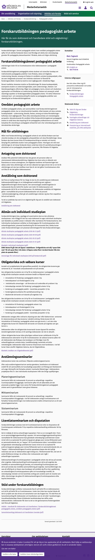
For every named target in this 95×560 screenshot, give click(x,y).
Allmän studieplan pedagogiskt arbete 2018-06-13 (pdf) (20, 231)
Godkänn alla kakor (9, 554)
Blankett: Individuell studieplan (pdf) (14, 245)
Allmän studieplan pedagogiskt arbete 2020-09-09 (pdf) (21, 235)
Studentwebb (57, 2)
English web (89, 2)
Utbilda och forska (52, 13)
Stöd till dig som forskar (78, 109)
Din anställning (8, 13)
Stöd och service (71, 13)
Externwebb (33, 2)
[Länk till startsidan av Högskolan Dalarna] (11, 6)
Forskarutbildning (30, 19)
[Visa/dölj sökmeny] (91, 8)
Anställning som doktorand (10, 206)
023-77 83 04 (74, 70)
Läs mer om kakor (8, 549)
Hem (3, 19)
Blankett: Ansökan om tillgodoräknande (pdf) (17, 350)
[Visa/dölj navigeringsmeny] (80, 8)
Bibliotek (43, 2)
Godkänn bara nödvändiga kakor (31, 554)
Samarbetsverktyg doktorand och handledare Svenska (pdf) (22, 512)
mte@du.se (73, 67)
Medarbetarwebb (71, 2)
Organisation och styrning (29, 13)
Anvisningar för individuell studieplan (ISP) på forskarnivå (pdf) (23, 256)
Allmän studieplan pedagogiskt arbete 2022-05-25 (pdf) (20, 238)
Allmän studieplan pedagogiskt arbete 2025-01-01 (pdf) (20, 242)
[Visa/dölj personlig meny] (85, 8)
